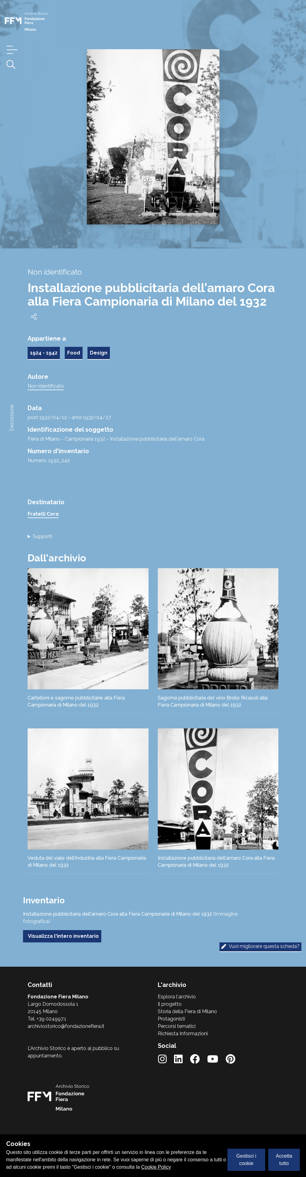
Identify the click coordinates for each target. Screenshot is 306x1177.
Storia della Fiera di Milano (187, 1011)
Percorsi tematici (177, 1026)
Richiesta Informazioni (183, 1033)
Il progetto (170, 1004)
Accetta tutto (284, 1159)
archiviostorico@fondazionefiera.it (66, 1026)
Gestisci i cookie (246, 1159)
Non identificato (46, 386)
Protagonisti (171, 1019)
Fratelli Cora (43, 514)
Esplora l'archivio (177, 997)
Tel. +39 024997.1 (47, 1019)
